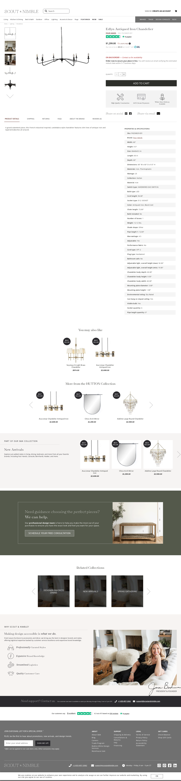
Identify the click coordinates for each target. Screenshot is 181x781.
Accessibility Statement (141, 744)
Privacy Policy (141, 737)
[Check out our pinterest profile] (164, 765)
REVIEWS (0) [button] (97, 119)
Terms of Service (143, 735)
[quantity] (120, 74)
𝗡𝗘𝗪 (94, 19)
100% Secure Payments (141, 103)
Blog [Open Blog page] (93, 737)
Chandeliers (19, 24)
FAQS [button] (60, 119)
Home (6, 24)
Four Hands (111, 33)
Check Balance (164, 735)
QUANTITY (109, 74)
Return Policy (141, 740)
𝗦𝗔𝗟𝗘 (101, 19)
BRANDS (143, 19)
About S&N (96, 735)
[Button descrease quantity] (116, 74)
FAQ (115, 743)
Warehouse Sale (98, 751)
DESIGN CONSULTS (163, 19)
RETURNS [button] (46, 119)
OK (157, 776)
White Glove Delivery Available (162, 103)
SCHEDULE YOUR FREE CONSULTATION (50, 533)
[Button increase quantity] (124, 74)
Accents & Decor (66, 19)
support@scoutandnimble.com (148, 701)
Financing (118, 745)
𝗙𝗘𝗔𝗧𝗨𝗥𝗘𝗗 (85, 19)
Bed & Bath (29, 19)
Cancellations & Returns (120, 738)
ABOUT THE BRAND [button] (77, 119)
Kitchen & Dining (16, 19)
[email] (18, 743)
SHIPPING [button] (30, 119)
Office (47, 19)
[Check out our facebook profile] (169, 765)
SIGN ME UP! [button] (43, 743)
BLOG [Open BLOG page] (174, 19)
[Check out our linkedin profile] (175, 765)
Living (6, 19)
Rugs (76, 19)
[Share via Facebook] (130, 113)
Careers (95, 740)
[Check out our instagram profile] (159, 765)
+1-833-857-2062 (124, 701)
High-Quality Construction (120, 103)
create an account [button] (161, 11)
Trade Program (98, 743)
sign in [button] (148, 11)
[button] (176, 11)
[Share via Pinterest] (126, 113)
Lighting (54, 19)
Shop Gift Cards (164, 737)
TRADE (150, 19)
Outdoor (39, 19)
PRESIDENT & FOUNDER (166, 691)
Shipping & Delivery (122, 735)
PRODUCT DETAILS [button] (12, 119)
